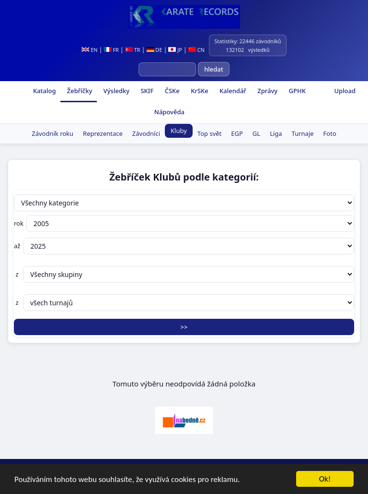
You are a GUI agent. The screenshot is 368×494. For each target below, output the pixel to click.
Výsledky (115, 90)
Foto (329, 133)
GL (256, 133)
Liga (276, 133)
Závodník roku (52, 133)
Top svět (209, 133)
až (184, 246)
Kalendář (232, 90)
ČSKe (171, 90)
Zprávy (266, 90)
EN (89, 49)
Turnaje (303, 133)
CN (196, 49)
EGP (237, 133)
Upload (345, 90)
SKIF (146, 90)
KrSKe (198, 90)
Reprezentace (103, 133)
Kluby (179, 130)
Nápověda (168, 112)
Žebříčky (78, 90)
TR (132, 49)
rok (184, 223)
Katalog (44, 90)
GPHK (296, 90)
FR (111, 49)
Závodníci (146, 133)
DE (154, 49)
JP (175, 49)
